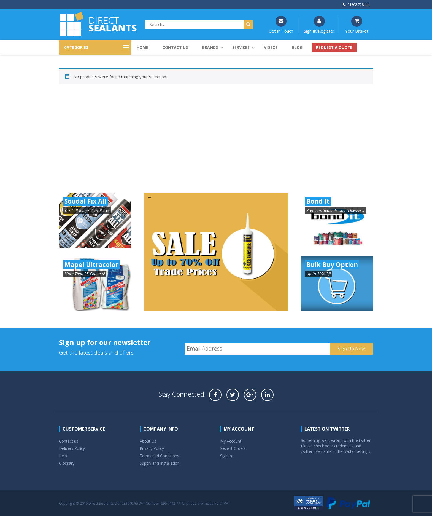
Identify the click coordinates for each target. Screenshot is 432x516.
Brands (210, 47)
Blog (297, 47)
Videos (271, 47)
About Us (148, 441)
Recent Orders (233, 448)
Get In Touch (281, 25)
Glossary (66, 463)
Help (63, 455)
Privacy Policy (152, 448)
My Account (230, 441)
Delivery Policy (72, 448)
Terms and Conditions (159, 455)
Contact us (175, 47)
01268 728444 (356, 4)
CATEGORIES (76, 47)
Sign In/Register (319, 25)
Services (241, 47)
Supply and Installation (160, 463)
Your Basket (356, 25)
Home (142, 47)
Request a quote (334, 47)
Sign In (226, 455)
